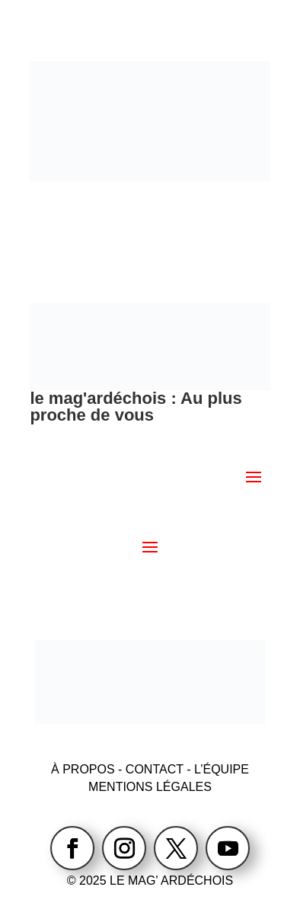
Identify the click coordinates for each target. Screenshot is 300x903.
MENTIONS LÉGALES (150, 786)
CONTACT (156, 769)
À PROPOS (83, 769)
